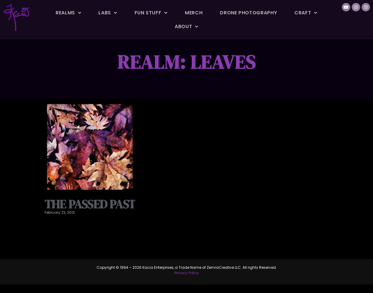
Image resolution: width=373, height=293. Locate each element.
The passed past (90, 218)
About (186, 26)
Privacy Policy (186, 286)
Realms (68, 12)
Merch (194, 12)
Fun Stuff (151, 12)
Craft (305, 12)
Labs (107, 12)
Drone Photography (248, 12)
